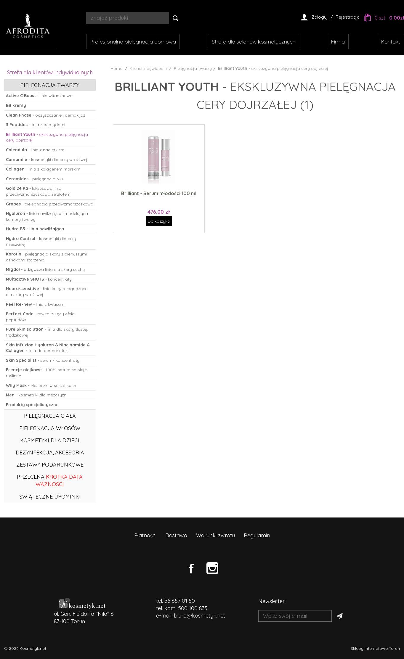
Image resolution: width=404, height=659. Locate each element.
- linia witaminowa (39, 95)
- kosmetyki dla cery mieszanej (41, 241)
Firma (338, 41)
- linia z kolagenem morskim (43, 169)
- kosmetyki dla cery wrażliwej (46, 159)
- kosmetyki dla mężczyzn (36, 395)
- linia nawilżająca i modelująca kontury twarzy (47, 216)
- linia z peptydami (35, 124)
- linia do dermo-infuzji (48, 347)
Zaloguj (320, 17)
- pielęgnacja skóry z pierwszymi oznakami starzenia (46, 257)
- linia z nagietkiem (35, 149)
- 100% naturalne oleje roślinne (46, 372)
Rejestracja (348, 17)
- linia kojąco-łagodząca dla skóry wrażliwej (47, 291)
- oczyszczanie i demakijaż (45, 115)
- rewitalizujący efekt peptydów (40, 316)
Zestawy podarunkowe (50, 464)
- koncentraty (39, 279)
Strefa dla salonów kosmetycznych (253, 41)
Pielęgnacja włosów (49, 428)
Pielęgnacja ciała (50, 415)
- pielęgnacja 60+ (34, 178)
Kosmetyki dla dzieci (49, 440)
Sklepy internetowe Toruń (375, 648)
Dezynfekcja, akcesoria (50, 452)
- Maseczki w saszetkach (41, 385)
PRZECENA (50, 480)
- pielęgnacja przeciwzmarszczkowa (49, 204)
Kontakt (390, 41)
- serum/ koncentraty (42, 360)
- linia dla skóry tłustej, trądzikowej (47, 332)
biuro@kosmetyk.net (199, 615)
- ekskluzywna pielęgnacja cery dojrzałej (47, 137)
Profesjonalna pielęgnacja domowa (133, 41)
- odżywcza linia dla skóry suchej (46, 269)
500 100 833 (192, 608)
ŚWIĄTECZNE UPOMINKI (50, 496)
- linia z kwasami (35, 304)
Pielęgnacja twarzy (49, 85)
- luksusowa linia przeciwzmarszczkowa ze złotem (38, 191)
